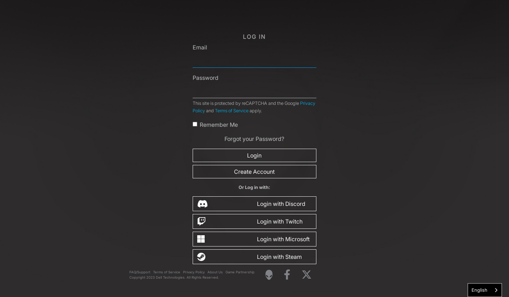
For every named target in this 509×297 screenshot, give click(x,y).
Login (254, 155)
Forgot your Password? (254, 138)
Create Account (254, 171)
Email (200, 47)
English (479, 290)
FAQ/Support (139, 272)
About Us (215, 272)
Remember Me (219, 124)
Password (205, 77)
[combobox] (485, 290)
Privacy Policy (194, 272)
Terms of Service (231, 110)
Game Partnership (240, 272)
